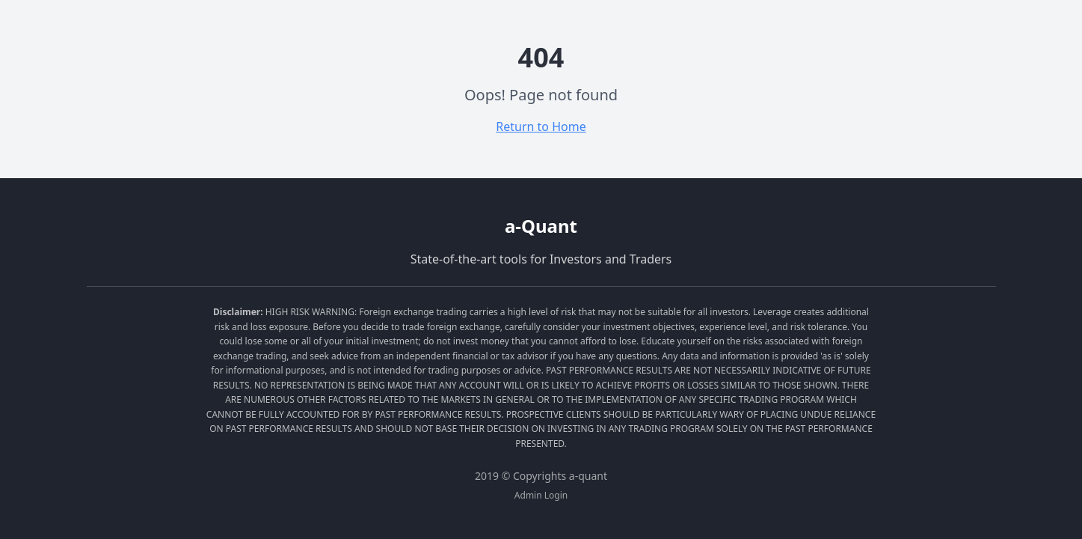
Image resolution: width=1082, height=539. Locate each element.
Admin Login (541, 496)
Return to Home (540, 126)
